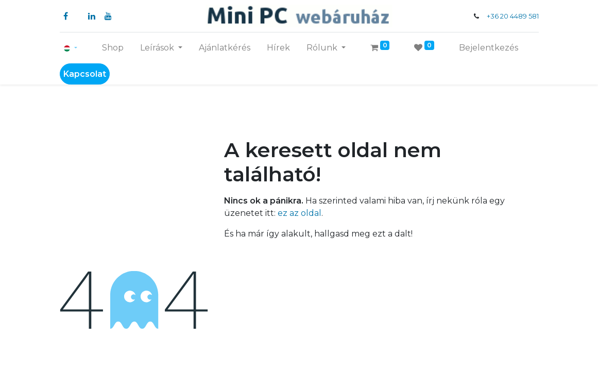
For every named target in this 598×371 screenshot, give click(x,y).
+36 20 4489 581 (513, 16)
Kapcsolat (84, 74)
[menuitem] (113, 48)
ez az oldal (299, 213)
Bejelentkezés (488, 48)
